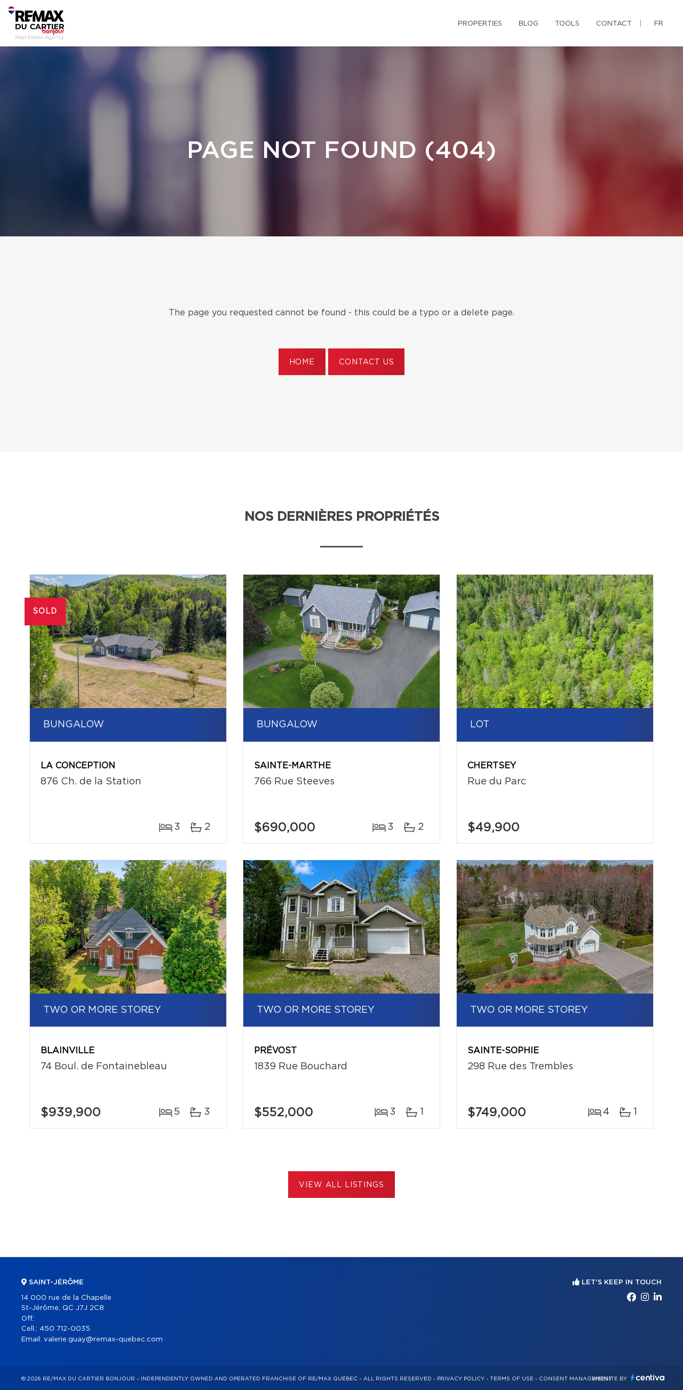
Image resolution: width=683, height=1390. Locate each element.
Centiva (648, 1377)
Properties (480, 23)
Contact (614, 23)
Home (302, 362)
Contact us (366, 362)
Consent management (575, 1378)
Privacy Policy (461, 1378)
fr (658, 23)
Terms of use (512, 1378)
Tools (567, 23)
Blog (528, 23)
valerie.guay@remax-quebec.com (103, 1339)
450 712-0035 (64, 1328)
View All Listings (341, 1185)
